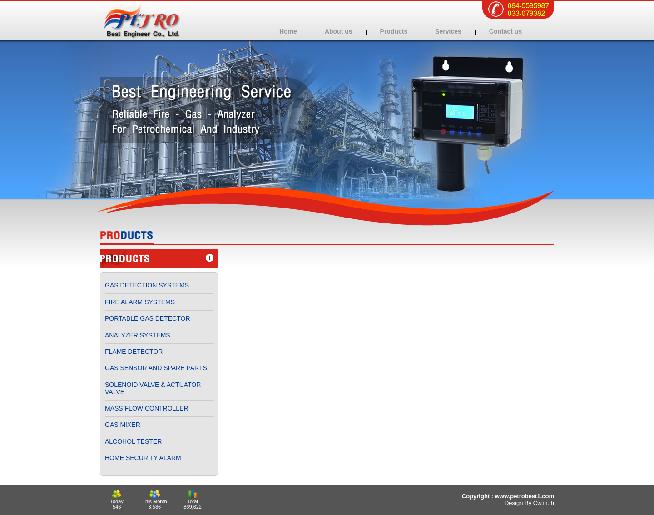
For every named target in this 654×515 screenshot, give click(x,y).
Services (448, 31)
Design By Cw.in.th (529, 503)
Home (288, 31)
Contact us (505, 31)
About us (338, 31)
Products (394, 31)
